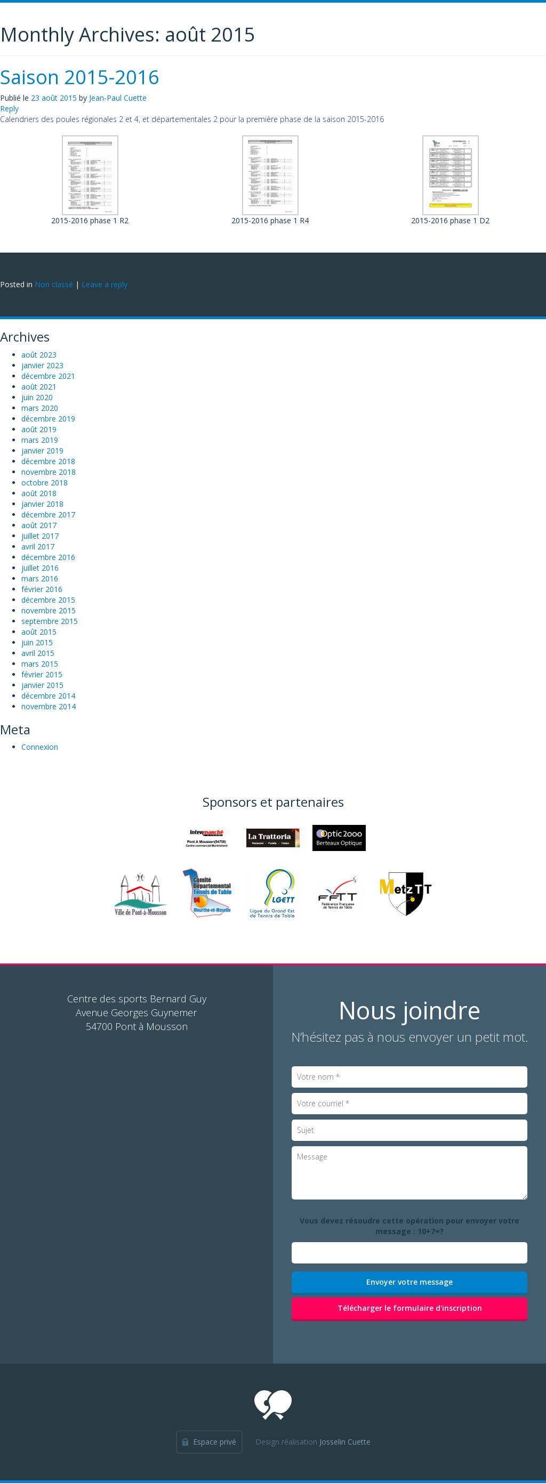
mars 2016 (39, 578)
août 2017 (39, 525)
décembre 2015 (48, 600)
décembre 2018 (48, 461)
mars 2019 (39, 440)
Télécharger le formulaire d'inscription (410, 1308)
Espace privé (214, 1442)
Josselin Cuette (345, 1442)
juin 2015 (37, 642)
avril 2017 (37, 546)
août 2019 (39, 429)
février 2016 (41, 589)
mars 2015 (39, 664)
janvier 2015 (42, 685)
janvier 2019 (42, 450)
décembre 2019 (48, 419)
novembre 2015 (48, 610)
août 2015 (39, 632)
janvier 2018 (42, 504)
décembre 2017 (48, 514)
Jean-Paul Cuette (118, 98)
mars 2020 (39, 408)
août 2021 (39, 387)
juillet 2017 (40, 536)
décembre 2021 (48, 376)
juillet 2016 (40, 568)
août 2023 (39, 355)
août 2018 (39, 493)
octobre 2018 (44, 482)
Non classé (54, 284)
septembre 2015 (49, 621)
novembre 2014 (48, 706)
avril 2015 (37, 653)
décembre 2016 (48, 557)
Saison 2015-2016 (79, 77)
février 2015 (41, 674)
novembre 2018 (48, 472)
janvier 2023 (42, 365)
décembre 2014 (48, 696)
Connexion (39, 747)
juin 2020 (37, 397)
